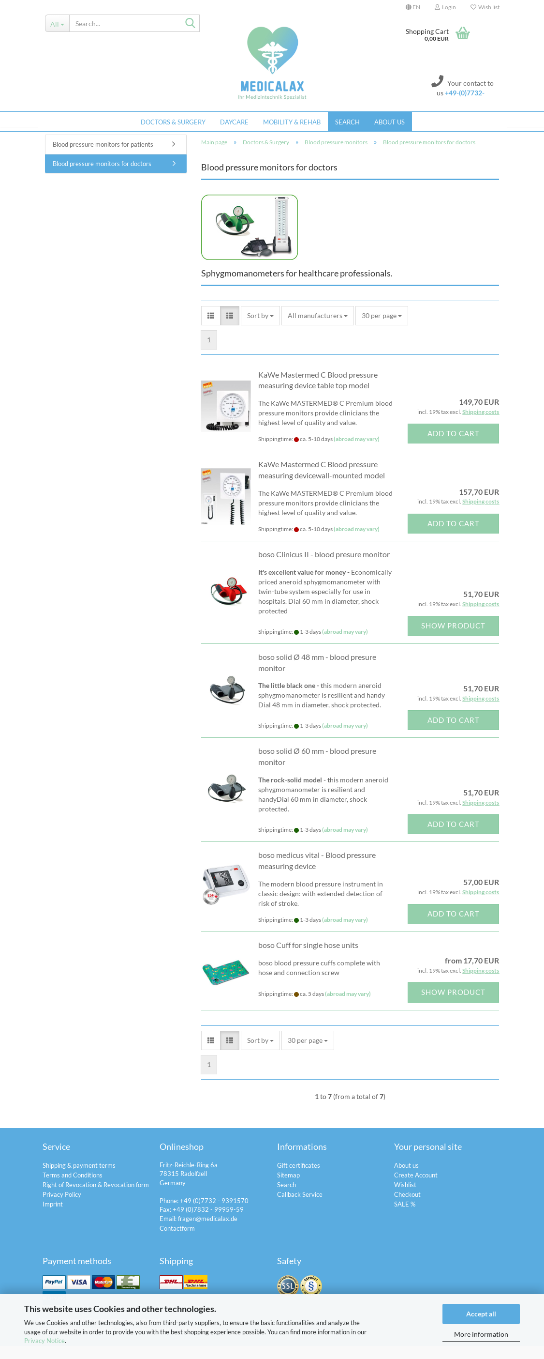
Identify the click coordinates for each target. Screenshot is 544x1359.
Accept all (481, 1314)
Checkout (407, 1207)
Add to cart (453, 446)
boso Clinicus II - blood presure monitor (324, 567)
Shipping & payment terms (79, 1178)
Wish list (485, 7)
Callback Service (300, 1207)
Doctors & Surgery (173, 122)
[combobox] (260, 328)
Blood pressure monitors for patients (103, 157)
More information (481, 1334)
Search (347, 122)
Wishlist (405, 1198)
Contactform (177, 1241)
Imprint (53, 1217)
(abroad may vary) (357, 452)
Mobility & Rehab (292, 122)
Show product (453, 638)
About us (389, 122)
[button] (412, 7)
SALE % (404, 1217)
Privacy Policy (62, 1207)
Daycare (234, 122)
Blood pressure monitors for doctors (102, 177)
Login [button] (445, 7)
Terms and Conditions (73, 1188)
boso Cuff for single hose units (308, 957)
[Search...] (57, 23)
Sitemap (288, 1188)
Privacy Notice (44, 1340)
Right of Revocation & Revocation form (96, 1198)
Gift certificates (298, 1178)
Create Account (416, 1188)
